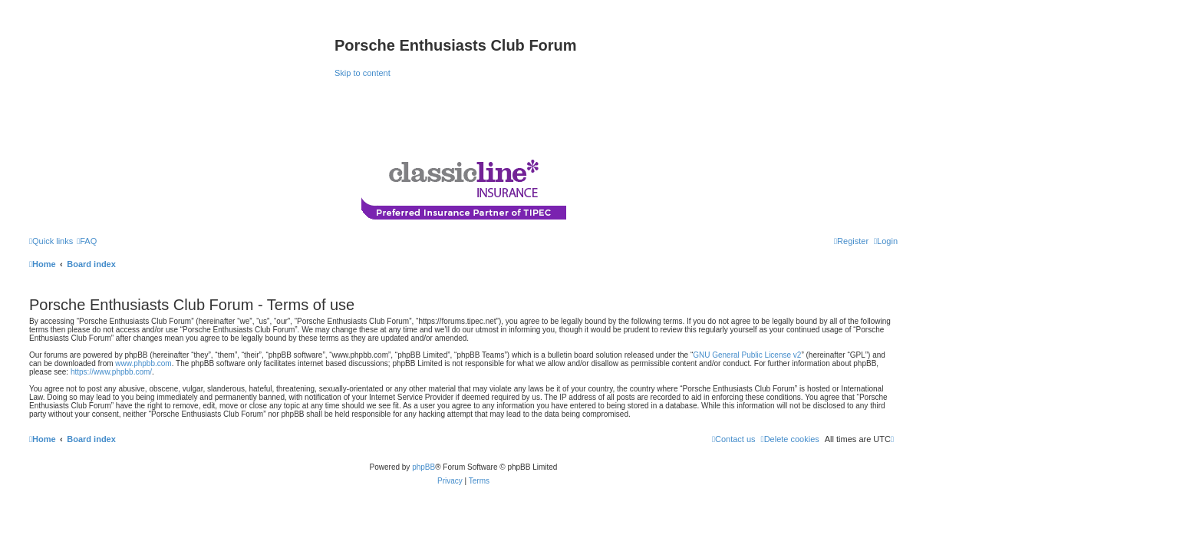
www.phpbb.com (143, 363)
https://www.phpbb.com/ (111, 372)
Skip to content (363, 73)
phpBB (423, 467)
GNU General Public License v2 (747, 355)
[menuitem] (87, 241)
